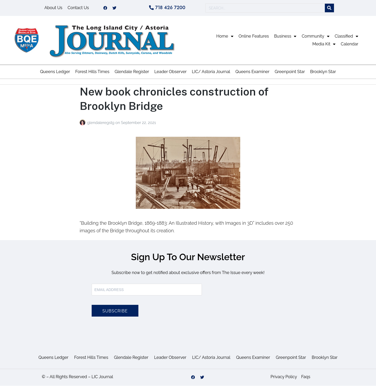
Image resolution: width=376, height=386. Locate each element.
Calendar (349, 44)
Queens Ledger (55, 71)
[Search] (329, 8)
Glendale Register (132, 71)
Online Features (254, 36)
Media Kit (324, 44)
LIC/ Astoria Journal (211, 71)
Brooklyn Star (323, 71)
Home (224, 36)
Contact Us (78, 7)
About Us (53, 7)
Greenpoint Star (290, 71)
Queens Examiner (252, 71)
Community (315, 36)
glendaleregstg (101, 123)
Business (285, 36)
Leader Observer (170, 71)
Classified (346, 36)
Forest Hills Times (92, 71)
